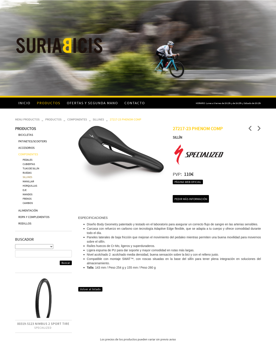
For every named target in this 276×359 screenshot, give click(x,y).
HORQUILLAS (30, 185)
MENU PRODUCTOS (27, 119)
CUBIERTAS (29, 164)
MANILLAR (28, 181)
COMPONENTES (77, 119)
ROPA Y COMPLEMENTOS (33, 217)
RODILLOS (24, 223)
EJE (25, 190)
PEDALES (27, 159)
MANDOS (27, 194)
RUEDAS (27, 172)
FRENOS (27, 198)
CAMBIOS (28, 203)
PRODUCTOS (53, 119)
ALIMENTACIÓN (28, 210)
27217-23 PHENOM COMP (125, 119)
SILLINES (98, 119)
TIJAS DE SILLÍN (31, 168)
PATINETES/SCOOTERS (32, 141)
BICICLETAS (25, 135)
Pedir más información (190, 199)
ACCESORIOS (26, 148)
